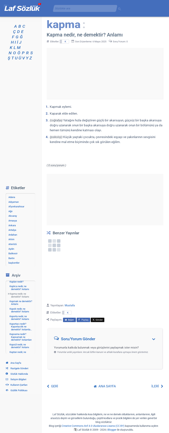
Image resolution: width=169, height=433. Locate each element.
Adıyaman (13, 202)
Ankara (12, 225)
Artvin (11, 239)
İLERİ (157, 386)
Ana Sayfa (13, 363)
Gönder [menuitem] (97, 320)
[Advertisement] (105, 73)
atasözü (12, 244)
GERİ (52, 386)
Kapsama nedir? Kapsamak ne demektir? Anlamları (21, 337)
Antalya (12, 230)
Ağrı (10, 211)
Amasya (12, 220)
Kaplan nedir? (17, 281)
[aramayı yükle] (83, 8)
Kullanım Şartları (16, 385)
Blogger (112, 429)
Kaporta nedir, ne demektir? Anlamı (19, 318)
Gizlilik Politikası (16, 390)
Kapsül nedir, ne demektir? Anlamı (19, 346)
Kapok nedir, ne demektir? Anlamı (19, 310)
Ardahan (12, 234)
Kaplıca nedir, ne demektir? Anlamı (19, 288)
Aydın (11, 248)
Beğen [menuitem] (69, 320)
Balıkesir (12, 253)
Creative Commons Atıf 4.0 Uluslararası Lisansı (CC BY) (93, 425)
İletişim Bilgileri (16, 379)
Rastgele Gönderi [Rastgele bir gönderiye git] (17, 368)
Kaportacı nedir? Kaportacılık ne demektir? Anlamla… (21, 326)
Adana (11, 197)
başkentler (13, 262)
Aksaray (12, 215)
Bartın (11, 258)
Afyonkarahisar (16, 206)
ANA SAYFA (105, 386)
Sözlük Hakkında (17, 374)
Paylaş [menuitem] (83, 320)
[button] (106, 340)
